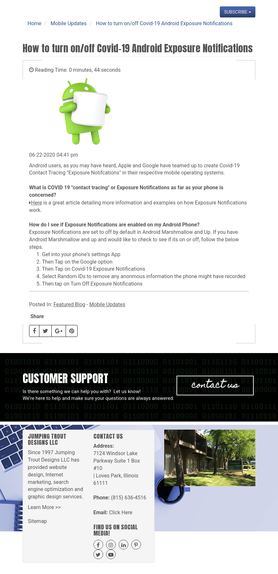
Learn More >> (44, 507)
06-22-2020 (42, 155)
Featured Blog (69, 304)
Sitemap (37, 521)
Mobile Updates (107, 304)
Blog (196, 29)
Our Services (109, 29)
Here (36, 203)
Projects (174, 29)
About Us (78, 29)
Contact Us (239, 29)
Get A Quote (145, 29)
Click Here (120, 512)
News (214, 29)
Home (54, 29)
